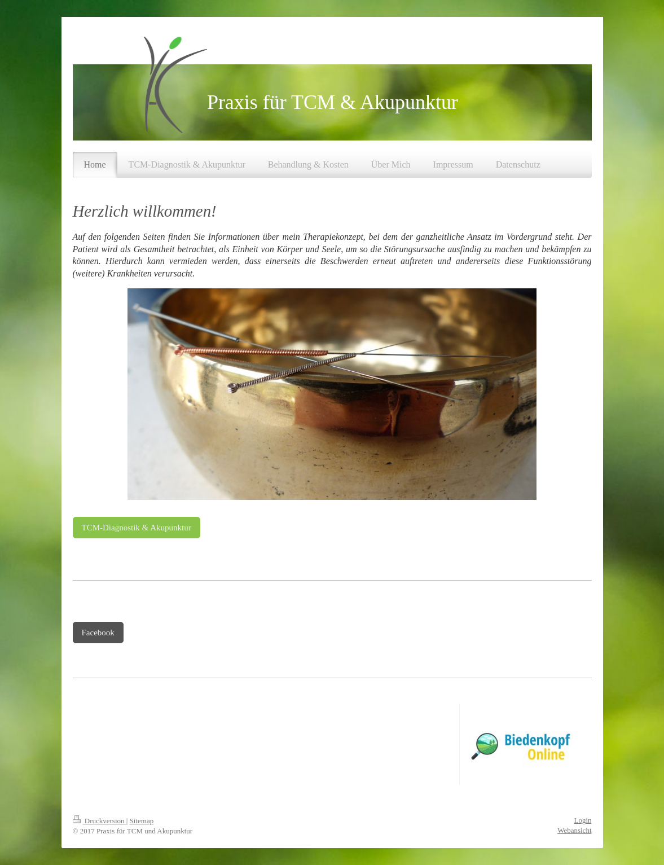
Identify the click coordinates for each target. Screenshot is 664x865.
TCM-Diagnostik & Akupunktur (136, 527)
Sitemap (142, 820)
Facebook (98, 632)
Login (582, 820)
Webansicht (574, 830)
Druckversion (99, 820)
